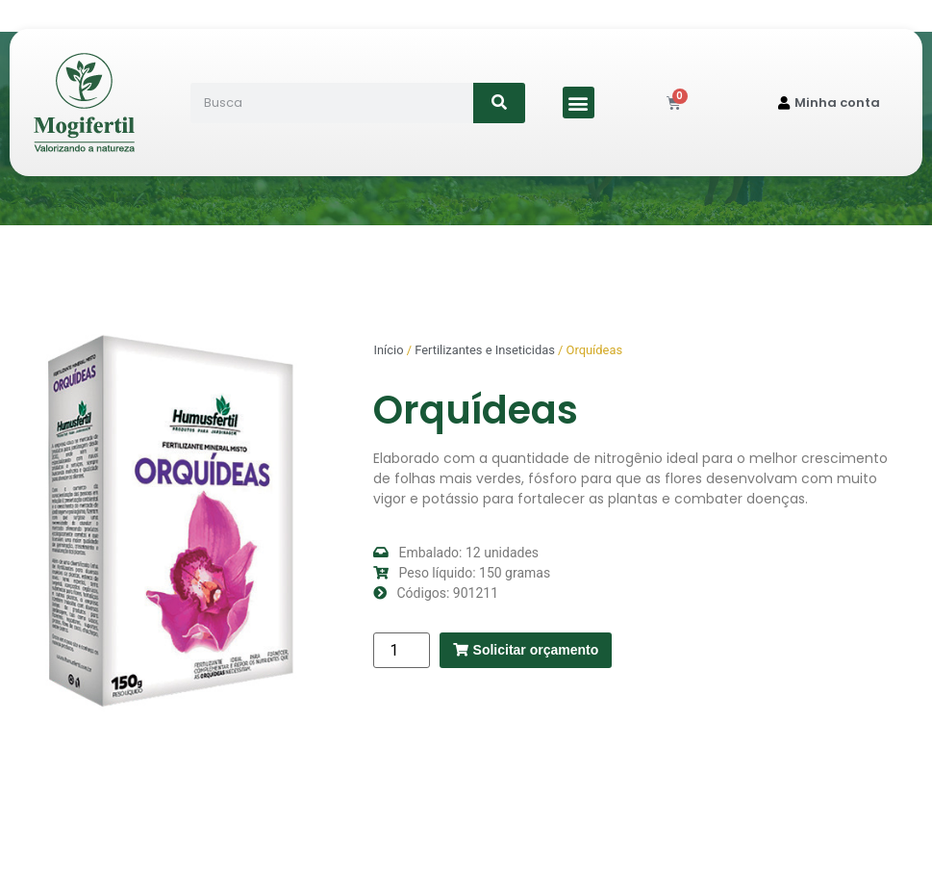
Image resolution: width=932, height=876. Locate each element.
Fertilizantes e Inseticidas (485, 350)
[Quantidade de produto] (401, 650)
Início (388, 350)
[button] (578, 102)
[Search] (499, 103)
